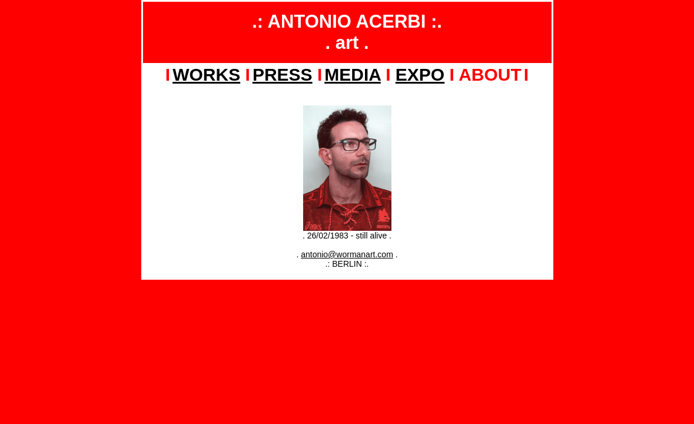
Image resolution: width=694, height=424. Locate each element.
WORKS (206, 74)
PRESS (283, 74)
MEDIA (352, 74)
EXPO (420, 74)
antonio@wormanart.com (347, 254)
